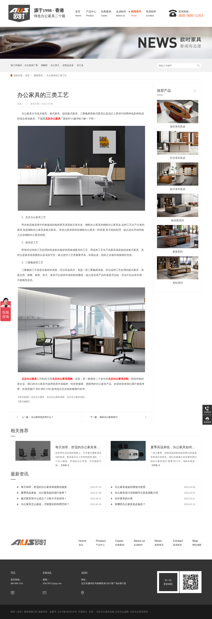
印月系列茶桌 (177, 158)
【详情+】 (65, 465)
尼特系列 (178, 282)
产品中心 (91, 12)
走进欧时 (121, 12)
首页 (78, 12)
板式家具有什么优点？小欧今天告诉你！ (44, 498)
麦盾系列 (178, 251)
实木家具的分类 (124, 498)
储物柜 (44, 65)
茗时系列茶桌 (177, 126)
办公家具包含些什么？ (42, 417)
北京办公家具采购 (62, 378)
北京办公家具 (52, 118)
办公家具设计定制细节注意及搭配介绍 (136, 492)
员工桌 (80, 65)
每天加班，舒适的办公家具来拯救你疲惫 (78, 447)
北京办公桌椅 (122, 612)
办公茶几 (55, 65)
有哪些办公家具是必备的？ (130, 504)
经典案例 (106, 12)
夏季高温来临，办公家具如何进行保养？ (174, 447)
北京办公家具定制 (118, 378)
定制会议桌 (68, 65)
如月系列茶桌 (177, 189)
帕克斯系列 (177, 220)
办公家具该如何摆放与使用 (130, 487)
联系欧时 (151, 12)
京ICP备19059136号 (67, 612)
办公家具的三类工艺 (57, 75)
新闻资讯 (136, 12)
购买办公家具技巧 (109, 417)
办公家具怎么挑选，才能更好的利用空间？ (45, 504)
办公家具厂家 (31, 65)
